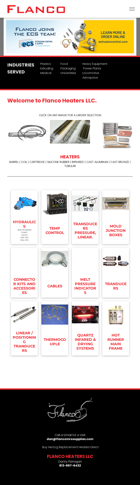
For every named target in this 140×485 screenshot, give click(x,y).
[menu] (132, 9)
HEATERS (70, 157)
